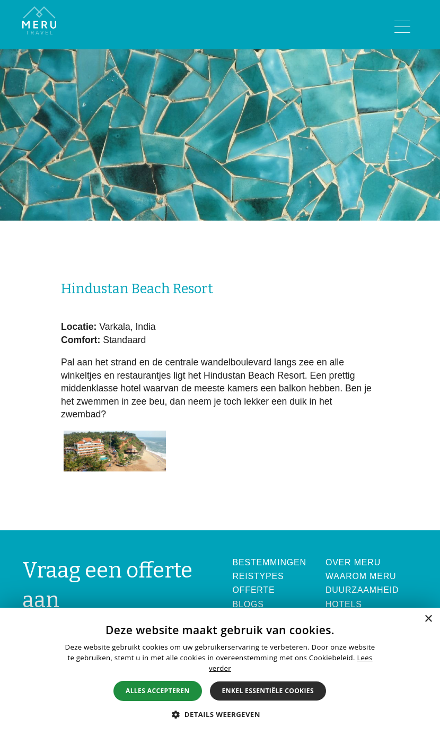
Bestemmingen (269, 562)
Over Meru (353, 562)
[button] (220, 714)
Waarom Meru (361, 576)
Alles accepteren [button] (158, 690)
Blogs (248, 604)
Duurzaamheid (362, 589)
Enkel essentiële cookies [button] (268, 690)
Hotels (343, 604)
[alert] (220, 671)
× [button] (428, 619)
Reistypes (258, 576)
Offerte (254, 589)
